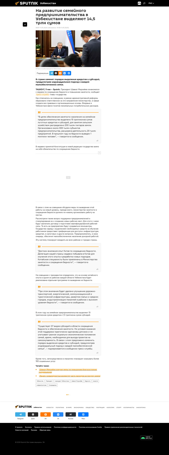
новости (49, 407)
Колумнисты (128, 407)
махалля (95, 381)
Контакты (28, 427)
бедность (87, 381)
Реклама (34, 430)
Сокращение (52, 385)
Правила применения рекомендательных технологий (123, 427)
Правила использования (42, 427)
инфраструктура (41, 385)
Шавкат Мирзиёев (77, 381)
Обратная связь (45, 430)
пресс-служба (42, 94)
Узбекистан (40, 381)
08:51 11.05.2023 (41, 28)
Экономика (79, 407)
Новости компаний (21, 430)
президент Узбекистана (62, 381)
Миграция (100, 407)
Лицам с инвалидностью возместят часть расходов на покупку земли (69, 376)
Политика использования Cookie (90, 427)
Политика (60, 407)
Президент (49, 381)
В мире (69, 407)
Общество (90, 407)
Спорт (118, 407)
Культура (110, 407)
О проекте (18, 427)
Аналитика (140, 407)
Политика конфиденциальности (65, 427)
